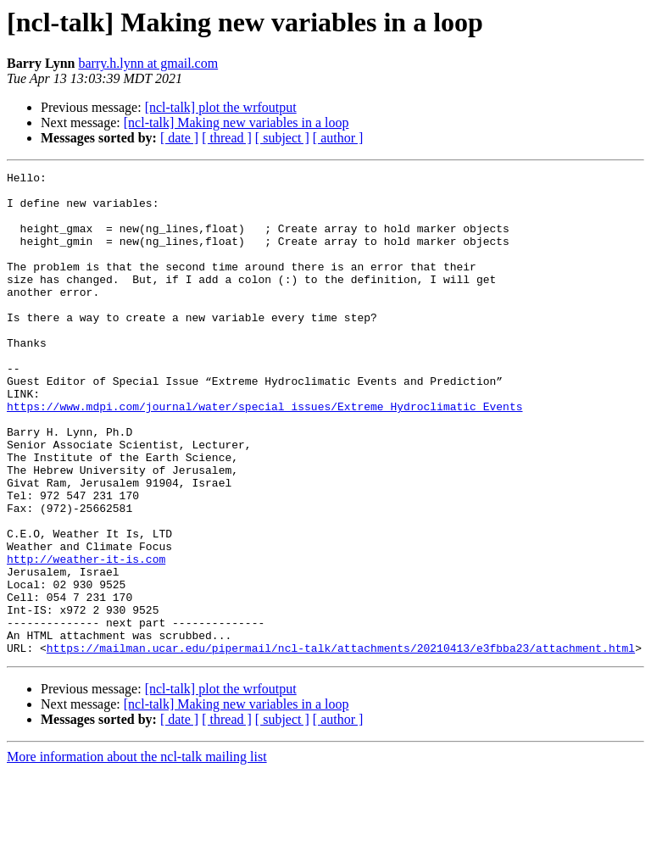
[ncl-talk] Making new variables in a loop (236, 122)
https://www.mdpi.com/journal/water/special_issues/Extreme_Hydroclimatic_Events (264, 454)
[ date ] (179, 138)
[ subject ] (282, 138)
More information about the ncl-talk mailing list (137, 853)
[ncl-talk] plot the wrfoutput (221, 107)
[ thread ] (227, 138)
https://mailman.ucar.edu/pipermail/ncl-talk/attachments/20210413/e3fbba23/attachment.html (341, 744)
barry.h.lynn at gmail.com (148, 63)
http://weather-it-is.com (86, 637)
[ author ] (338, 138)
